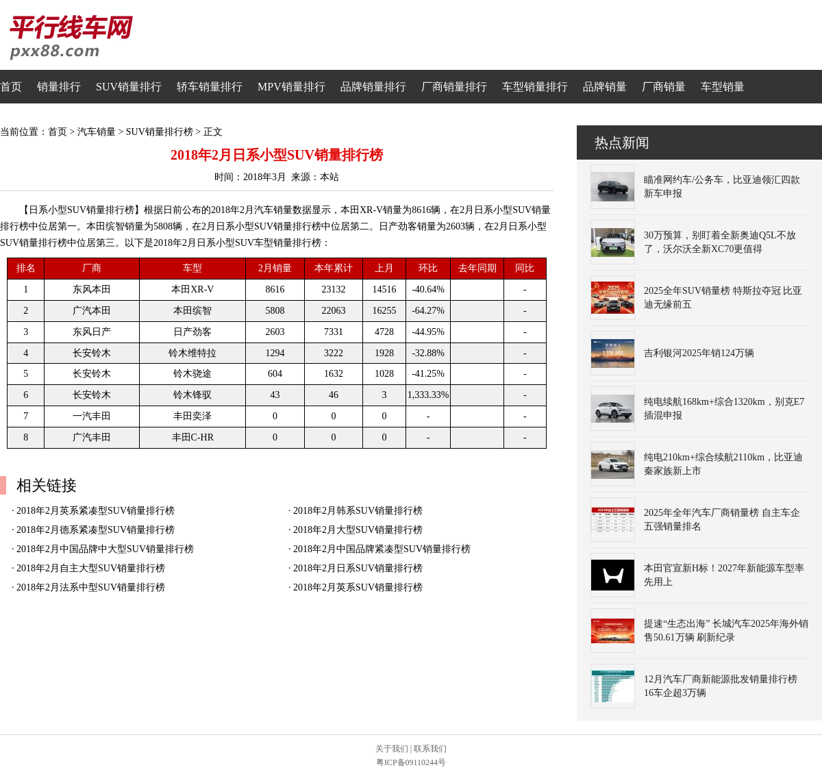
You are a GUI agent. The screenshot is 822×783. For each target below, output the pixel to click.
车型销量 (723, 86)
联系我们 (430, 749)
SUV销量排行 (129, 86)
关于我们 (391, 749)
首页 (11, 86)
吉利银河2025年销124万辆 (699, 353)
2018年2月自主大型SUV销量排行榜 (90, 568)
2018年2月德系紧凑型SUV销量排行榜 (95, 530)
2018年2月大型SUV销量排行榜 (358, 530)
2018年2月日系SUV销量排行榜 (358, 568)
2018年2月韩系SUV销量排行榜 (358, 511)
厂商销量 (664, 86)
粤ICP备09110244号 (411, 762)
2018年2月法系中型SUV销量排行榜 (90, 587)
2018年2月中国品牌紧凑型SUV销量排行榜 (382, 549)
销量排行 (59, 86)
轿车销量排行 (209, 86)
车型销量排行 (535, 86)
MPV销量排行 (291, 86)
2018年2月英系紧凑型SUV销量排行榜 (95, 511)
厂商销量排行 (454, 86)
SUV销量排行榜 (159, 132)
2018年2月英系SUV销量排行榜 (358, 587)
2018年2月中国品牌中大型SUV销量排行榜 (105, 549)
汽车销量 (96, 132)
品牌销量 (605, 86)
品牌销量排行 (373, 86)
